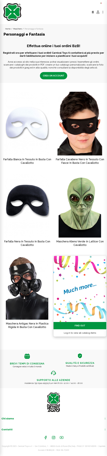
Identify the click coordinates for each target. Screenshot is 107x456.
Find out (80, 325)
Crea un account (53, 75)
